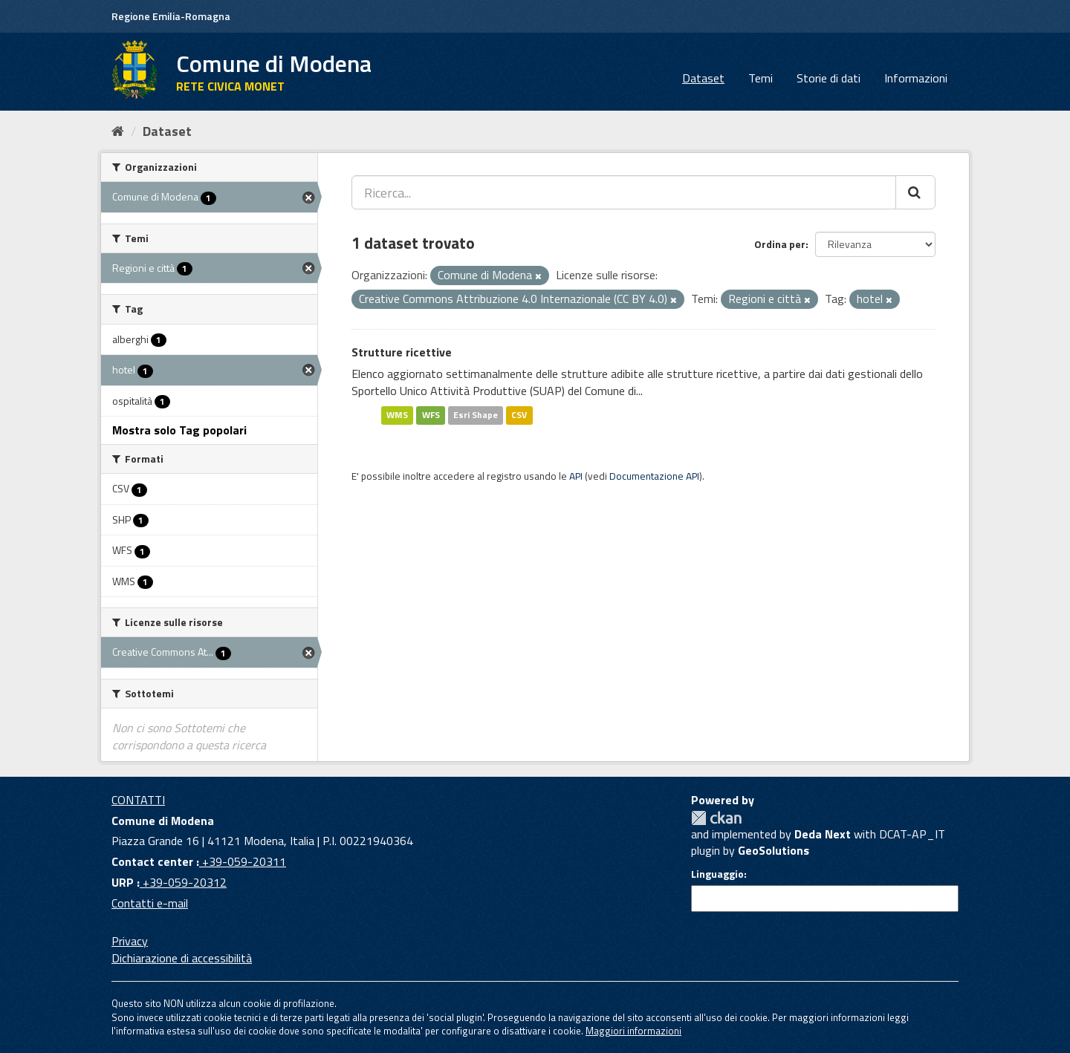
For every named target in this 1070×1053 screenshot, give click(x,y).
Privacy (129, 941)
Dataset (703, 78)
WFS (431, 415)
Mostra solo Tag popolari (179, 430)
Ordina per (779, 244)
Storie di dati (828, 78)
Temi (760, 78)
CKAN (716, 818)
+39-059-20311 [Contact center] (242, 861)
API (576, 476)
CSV (519, 415)
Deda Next (822, 834)
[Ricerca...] (623, 192)
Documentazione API (654, 476)
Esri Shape (475, 415)
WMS (397, 415)
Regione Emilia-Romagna (170, 16)
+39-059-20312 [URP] (183, 882)
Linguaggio (717, 874)
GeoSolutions (773, 850)
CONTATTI (138, 800)
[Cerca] (915, 192)
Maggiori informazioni (633, 1030)
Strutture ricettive (401, 352)
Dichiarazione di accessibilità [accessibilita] (181, 958)
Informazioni (915, 78)
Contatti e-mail (149, 903)
